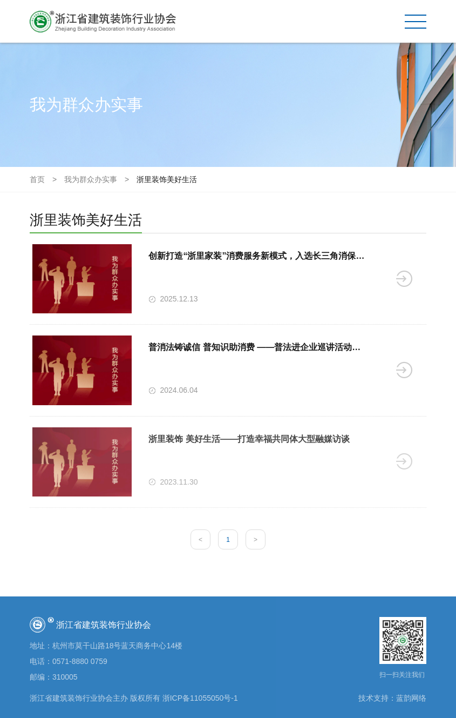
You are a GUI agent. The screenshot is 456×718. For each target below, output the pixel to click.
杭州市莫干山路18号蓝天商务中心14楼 (117, 645)
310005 (65, 677)
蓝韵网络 (411, 698)
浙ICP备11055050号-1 (200, 698)
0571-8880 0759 (79, 661)
